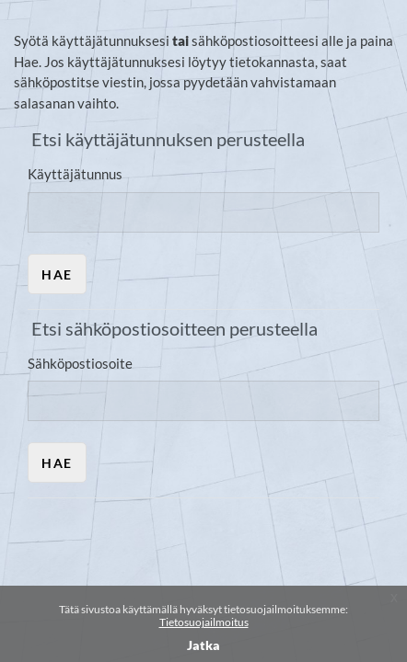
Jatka (203, 645)
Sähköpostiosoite (80, 363)
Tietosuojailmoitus (204, 622)
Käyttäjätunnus (75, 174)
